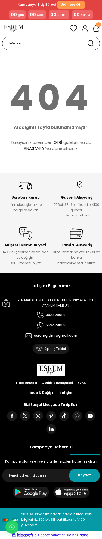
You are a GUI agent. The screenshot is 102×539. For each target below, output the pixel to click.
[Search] (51, 43)
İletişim (66, 393)
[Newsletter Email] (51, 475)
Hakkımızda (26, 383)
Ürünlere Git (71, 4)
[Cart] (96, 28)
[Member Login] (84, 28)
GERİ (58, 142)
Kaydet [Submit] (84, 475)
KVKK (81, 383)
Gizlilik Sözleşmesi (57, 383)
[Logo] (13, 28)
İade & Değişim (42, 393)
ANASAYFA (34, 148)
